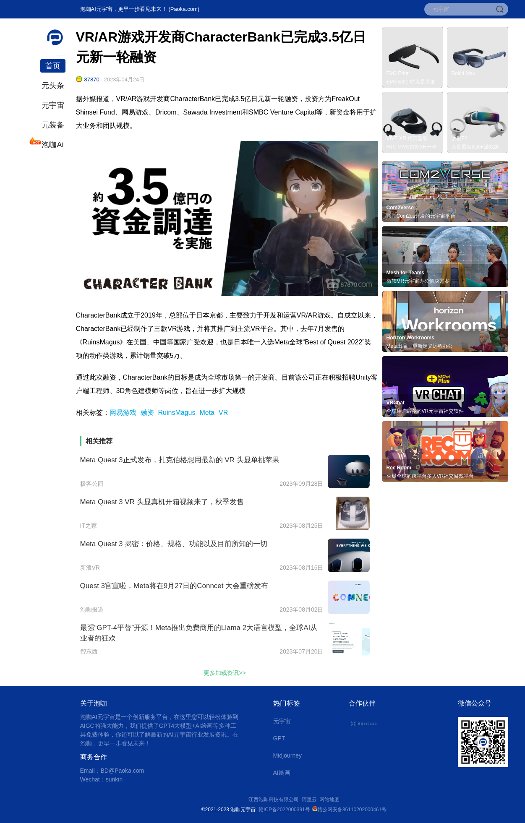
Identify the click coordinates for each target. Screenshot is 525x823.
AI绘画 (281, 772)
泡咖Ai (52, 143)
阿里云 (311, 799)
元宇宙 (53, 105)
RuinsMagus (177, 412)
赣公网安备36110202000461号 (352, 810)
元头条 (53, 85)
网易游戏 (123, 412)
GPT (279, 738)
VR (223, 412)
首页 (52, 66)
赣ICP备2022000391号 (284, 810)
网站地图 (329, 799)
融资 (147, 412)
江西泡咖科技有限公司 (274, 799)
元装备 (53, 125)
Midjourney (287, 755)
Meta (206, 412)
